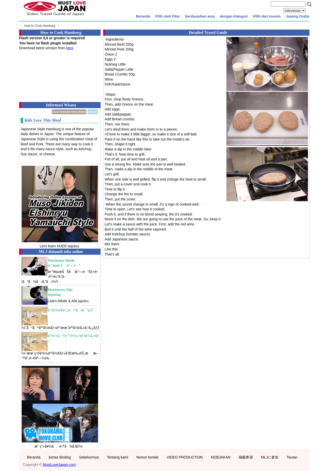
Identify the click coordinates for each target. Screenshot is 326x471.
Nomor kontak (147, 457)
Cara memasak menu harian (69, 111)
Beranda (143, 16)
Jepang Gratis (297, 16)
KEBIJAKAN (220, 457)
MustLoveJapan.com (59, 465)
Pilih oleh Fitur (167, 16)
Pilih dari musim (266, 16)
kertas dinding (60, 457)
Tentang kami (117, 457)
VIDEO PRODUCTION (185, 457)
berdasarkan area (200, 16)
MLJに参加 (269, 457)
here (69, 48)
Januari (92, 111)
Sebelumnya (89, 457)
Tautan (292, 457)
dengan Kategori (234, 16)
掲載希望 (246, 457)
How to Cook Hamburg (39, 26)
